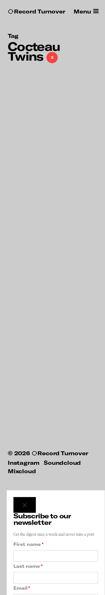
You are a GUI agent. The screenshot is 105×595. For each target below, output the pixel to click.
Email (21, 551)
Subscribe (56, 579)
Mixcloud (22, 434)
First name (28, 507)
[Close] (24, 468)
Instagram (23, 425)
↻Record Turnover (36, 11)
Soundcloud (62, 425)
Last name (28, 529)
